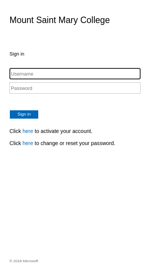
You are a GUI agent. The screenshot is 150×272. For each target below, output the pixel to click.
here (27, 131)
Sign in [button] (24, 114)
